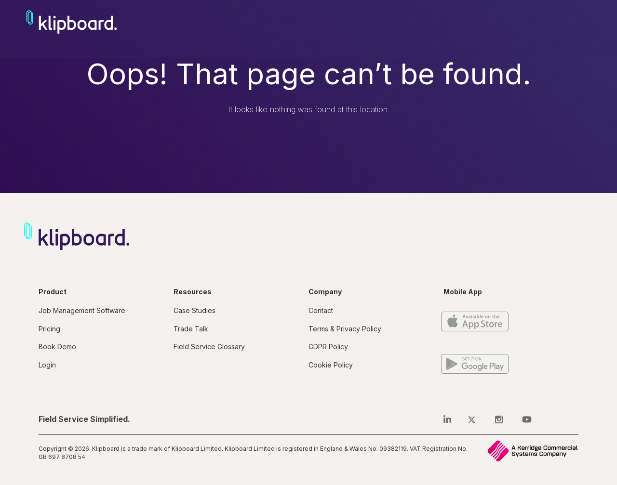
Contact (320, 310)
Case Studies (194, 310)
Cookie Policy (330, 365)
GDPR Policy (328, 346)
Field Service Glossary (209, 346)
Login (47, 365)
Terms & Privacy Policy (344, 329)
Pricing (49, 329)
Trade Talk (191, 329)
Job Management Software (82, 310)
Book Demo (57, 346)
